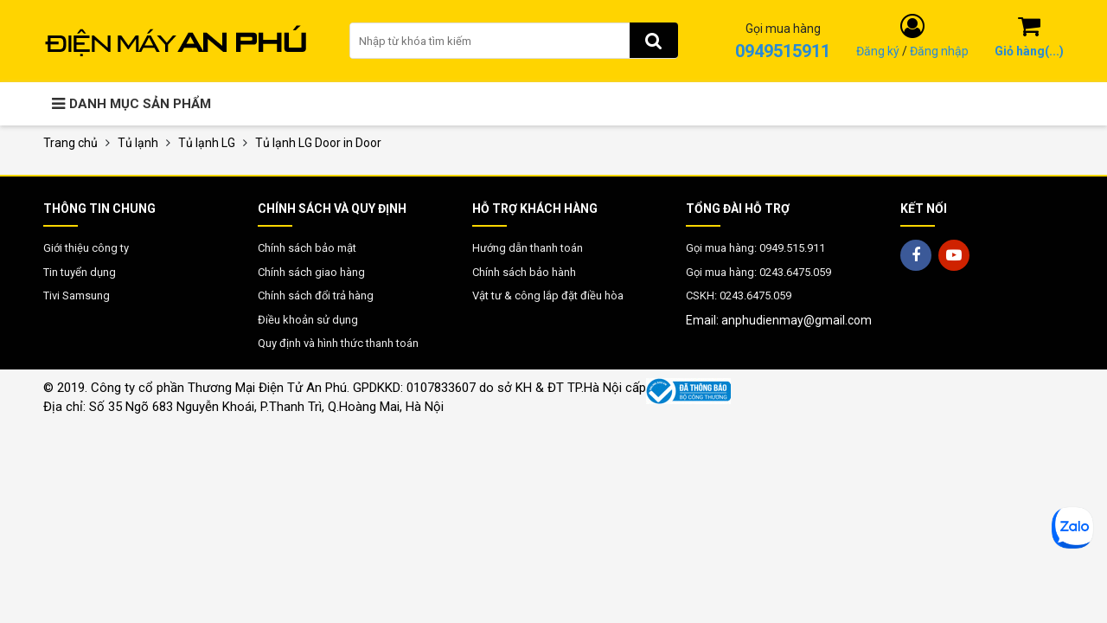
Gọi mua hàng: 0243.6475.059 (758, 272)
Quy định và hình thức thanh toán (338, 343)
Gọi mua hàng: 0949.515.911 (755, 247)
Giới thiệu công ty (86, 247)
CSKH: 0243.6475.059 (738, 295)
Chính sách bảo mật (307, 247)
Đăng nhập (939, 51)
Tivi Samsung (76, 295)
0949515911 (782, 51)
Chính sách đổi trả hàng (316, 295)
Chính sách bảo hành (524, 272)
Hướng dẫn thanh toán (527, 247)
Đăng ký (877, 51)
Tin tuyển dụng (79, 272)
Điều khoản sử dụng (308, 319)
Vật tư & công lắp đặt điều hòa (548, 295)
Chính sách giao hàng (311, 272)
